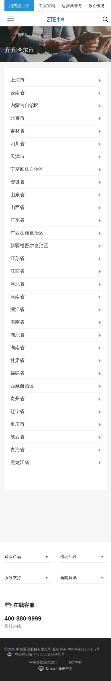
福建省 (17, 373)
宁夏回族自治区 (27, 169)
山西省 (17, 207)
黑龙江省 (19, 462)
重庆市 (17, 424)
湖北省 (17, 334)
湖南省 (17, 347)
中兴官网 (47, 5)
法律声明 (74, 662)
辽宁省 (17, 411)
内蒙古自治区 (24, 105)
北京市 (17, 118)
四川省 (17, 143)
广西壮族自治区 (27, 232)
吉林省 (17, 130)
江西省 (17, 271)
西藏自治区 (22, 385)
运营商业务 (72, 5)
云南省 (17, 92)
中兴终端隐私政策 (43, 662)
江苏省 (17, 258)
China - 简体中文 (59, 668)
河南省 (17, 296)
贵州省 (17, 398)
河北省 (17, 283)
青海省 (17, 449)
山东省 (17, 194)
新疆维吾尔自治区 (29, 245)
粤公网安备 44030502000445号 (40, 654)
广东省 (17, 220)
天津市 (17, 156)
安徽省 (17, 181)
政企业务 (97, 5)
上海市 (17, 79)
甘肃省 (17, 360)
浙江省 (17, 309)
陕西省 (17, 436)
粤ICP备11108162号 (84, 649)
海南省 (17, 322)
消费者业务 (19, 5)
